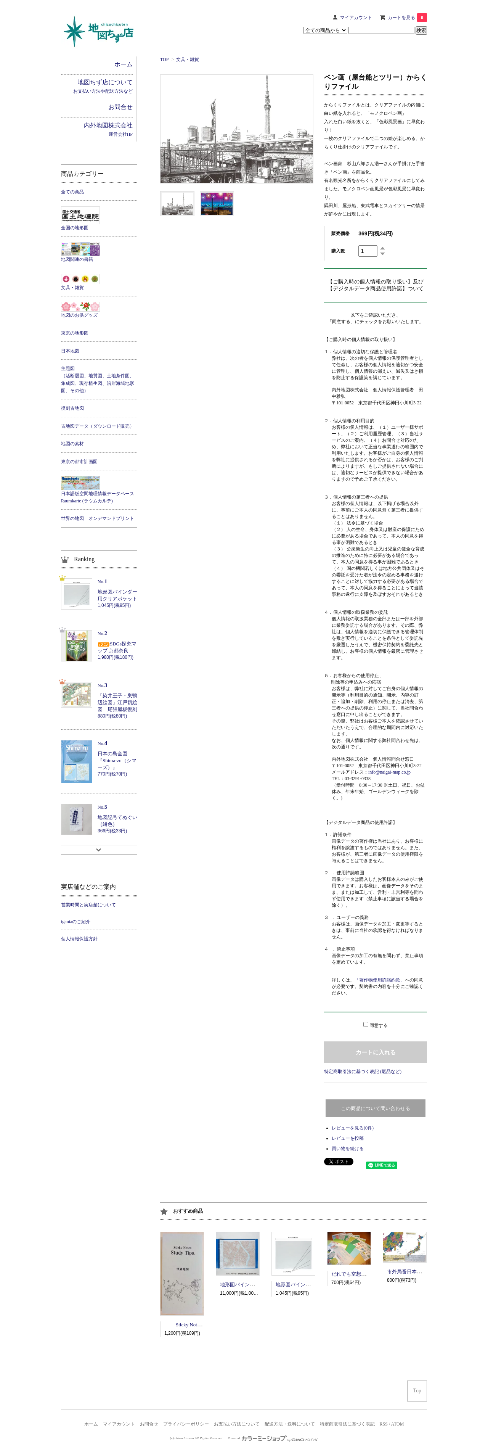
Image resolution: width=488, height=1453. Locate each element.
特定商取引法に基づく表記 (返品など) (362, 1071)
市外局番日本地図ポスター (416, 1271)
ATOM (397, 1424)
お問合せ (149, 1424)
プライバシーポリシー (186, 1424)
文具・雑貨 (187, 59)
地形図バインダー (240, 1284)
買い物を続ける (348, 1148)
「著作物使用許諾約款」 (380, 980)
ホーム (91, 1424)
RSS (384, 1424)
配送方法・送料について (290, 1424)
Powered (273, 1438)
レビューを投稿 (348, 1138)
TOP (164, 59)
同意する (378, 1025)
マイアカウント (356, 17)
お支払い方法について (237, 1424)
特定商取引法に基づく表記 (347, 1424)
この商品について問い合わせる (375, 1108)
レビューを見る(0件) (353, 1128)
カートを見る (407, 17)
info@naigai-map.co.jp (389, 772)
